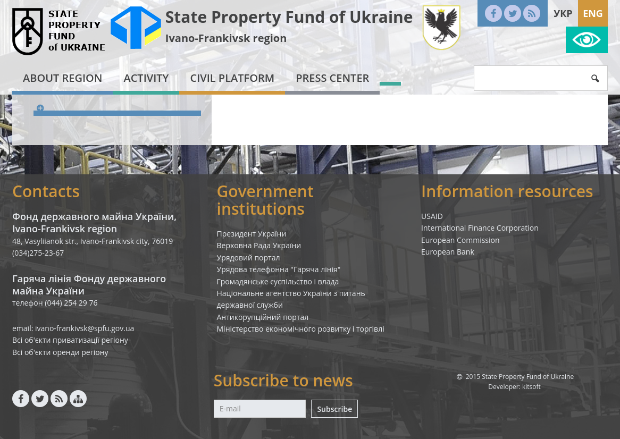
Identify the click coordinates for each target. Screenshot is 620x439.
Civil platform (232, 78)
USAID (432, 216)
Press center (332, 78)
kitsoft (531, 386)
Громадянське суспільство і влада (278, 281)
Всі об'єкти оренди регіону (60, 352)
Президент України (252, 234)
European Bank (447, 252)
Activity (146, 78)
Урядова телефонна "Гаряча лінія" (279, 269)
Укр (563, 13)
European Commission (460, 240)
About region (62, 78)
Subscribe (334, 409)
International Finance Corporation (480, 228)
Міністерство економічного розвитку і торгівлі (300, 329)
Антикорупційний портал (263, 317)
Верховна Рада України (259, 245)
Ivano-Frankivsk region (226, 38)
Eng (593, 13)
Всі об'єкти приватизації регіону (70, 340)
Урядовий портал (248, 257)
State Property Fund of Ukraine (289, 17)
